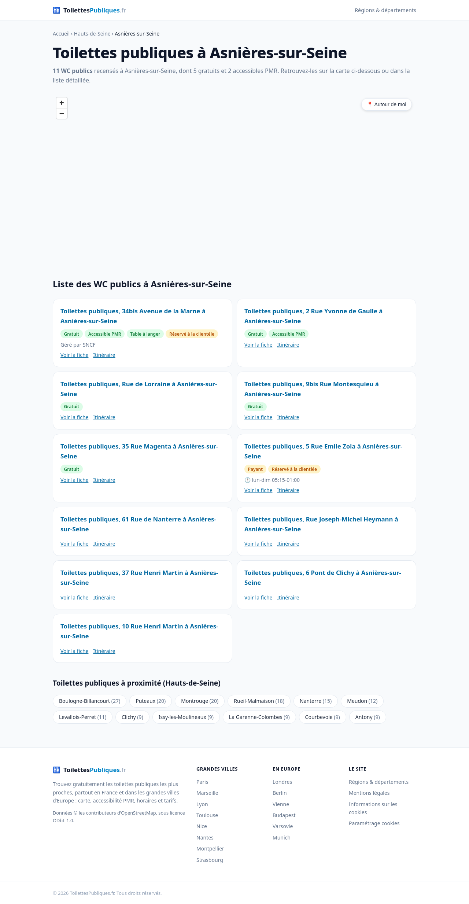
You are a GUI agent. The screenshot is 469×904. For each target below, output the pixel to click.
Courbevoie (322, 716)
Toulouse (207, 815)
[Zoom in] (61, 102)
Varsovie (283, 826)
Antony (367, 716)
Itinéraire (104, 354)
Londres (282, 781)
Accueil (61, 33)
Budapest (284, 815)
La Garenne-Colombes (259, 716)
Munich (282, 837)
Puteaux (151, 700)
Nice (201, 826)
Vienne (281, 804)
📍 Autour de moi (386, 104)
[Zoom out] (61, 113)
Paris (202, 781)
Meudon (362, 700)
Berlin (280, 792)
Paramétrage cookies (374, 823)
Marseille (207, 792)
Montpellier (210, 848)
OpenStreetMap (138, 812)
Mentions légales (369, 792)
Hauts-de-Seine (92, 33)
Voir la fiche (74, 354)
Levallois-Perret (82, 716)
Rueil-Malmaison (259, 700)
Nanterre (316, 700)
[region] (234, 178)
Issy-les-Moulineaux (186, 716)
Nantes (205, 837)
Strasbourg (209, 859)
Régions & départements (385, 10)
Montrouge (199, 700)
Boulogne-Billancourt (89, 700)
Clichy (132, 716)
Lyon (202, 804)
